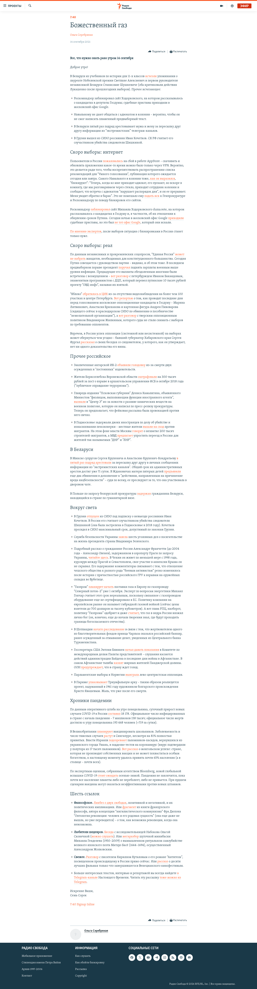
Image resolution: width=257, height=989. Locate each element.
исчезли (151, 76)
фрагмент (129, 807)
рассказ (162, 861)
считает (133, 613)
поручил (124, 267)
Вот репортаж (123, 298)
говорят (137, 431)
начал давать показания (142, 650)
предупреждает (92, 667)
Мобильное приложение (37, 956)
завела (123, 537)
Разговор (92, 857)
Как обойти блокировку (89, 962)
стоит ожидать (108, 775)
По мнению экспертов (85, 231)
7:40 (73, 17)
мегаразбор (131, 836)
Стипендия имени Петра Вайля (41, 962)
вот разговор (120, 276)
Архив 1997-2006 (32, 969)
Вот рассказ (130, 749)
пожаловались (113, 161)
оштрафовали (147, 377)
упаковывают (98, 682)
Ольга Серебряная (81, 35)
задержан (144, 493)
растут (108, 736)
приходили (176, 218)
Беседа (109, 832)
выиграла (132, 675)
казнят (118, 663)
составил (114, 714)
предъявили (172, 471)
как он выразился (162, 178)
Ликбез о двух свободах (110, 803)
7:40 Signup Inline (82, 904)
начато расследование (109, 629)
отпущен (93, 516)
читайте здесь (98, 557)
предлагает (125, 435)
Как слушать (82, 956)
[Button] (156, 51)
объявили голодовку (131, 365)
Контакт (27, 976)
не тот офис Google (127, 222)
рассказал (88, 342)
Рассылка (81, 969)
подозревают (118, 740)
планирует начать (101, 587)
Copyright (81, 976)
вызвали (80, 402)
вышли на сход (153, 427)
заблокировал (100, 209)
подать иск (151, 196)
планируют (105, 731)
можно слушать (102, 836)
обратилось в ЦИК (95, 294)
